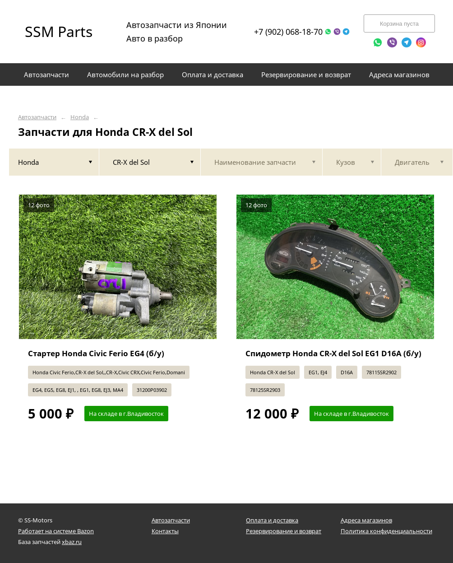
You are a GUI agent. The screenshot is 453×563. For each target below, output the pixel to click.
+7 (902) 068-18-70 (288, 31)
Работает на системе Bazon (56, 531)
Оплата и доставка (272, 520)
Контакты (165, 531)
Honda (79, 117)
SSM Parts (58, 31)
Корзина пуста (399, 23)
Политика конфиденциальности (386, 531)
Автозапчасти (37, 117)
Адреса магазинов (366, 520)
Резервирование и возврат (283, 531)
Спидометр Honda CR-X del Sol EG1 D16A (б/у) (333, 353)
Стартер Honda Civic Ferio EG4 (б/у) (96, 353)
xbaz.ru (72, 542)
